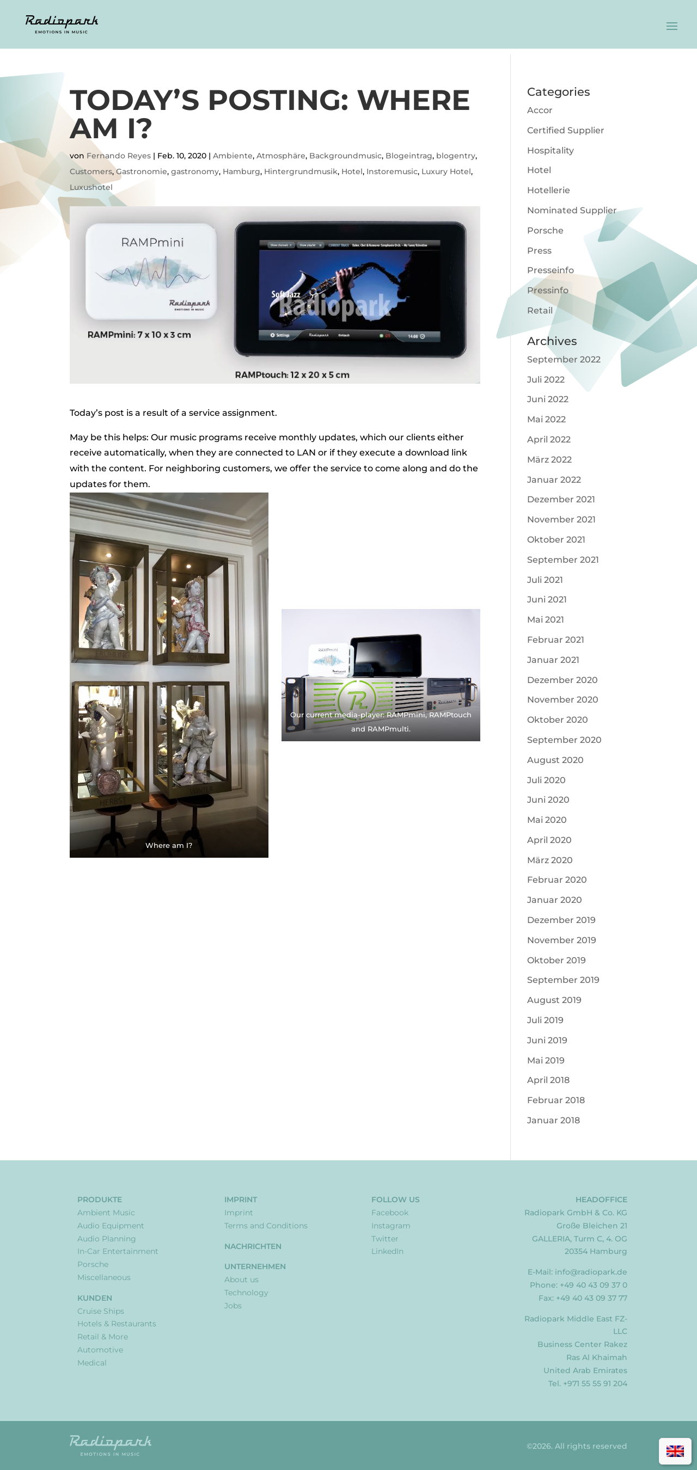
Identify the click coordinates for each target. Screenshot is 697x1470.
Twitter (385, 1239)
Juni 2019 (547, 1040)
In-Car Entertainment (117, 1251)
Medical (92, 1363)
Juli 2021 (545, 580)
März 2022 (549, 459)
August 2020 (555, 760)
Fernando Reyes (119, 156)
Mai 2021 (545, 619)
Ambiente (233, 156)
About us (241, 1279)
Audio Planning (106, 1239)
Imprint (240, 1199)
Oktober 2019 (556, 960)
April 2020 (549, 840)
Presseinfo (550, 270)
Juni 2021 (547, 599)
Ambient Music (106, 1212)
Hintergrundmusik (301, 171)
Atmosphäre (280, 156)
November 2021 (561, 519)
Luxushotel (91, 187)
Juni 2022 (547, 399)
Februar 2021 (555, 640)
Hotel (352, 171)
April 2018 (548, 1080)
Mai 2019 (546, 1060)
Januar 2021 (553, 660)
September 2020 (564, 740)
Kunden (94, 1298)
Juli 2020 (546, 780)
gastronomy (195, 171)
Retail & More (102, 1337)
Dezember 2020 (562, 680)
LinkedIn (387, 1251)
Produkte (99, 1199)
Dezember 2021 (561, 499)
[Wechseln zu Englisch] (675, 1451)
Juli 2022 (546, 379)
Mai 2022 (546, 419)
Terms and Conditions (266, 1226)
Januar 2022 (554, 480)
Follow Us (395, 1199)
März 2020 (550, 860)
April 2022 (549, 439)
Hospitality (550, 150)
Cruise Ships (100, 1311)
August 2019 (554, 1000)
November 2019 (561, 940)
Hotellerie (548, 190)
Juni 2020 (548, 800)
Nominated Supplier (572, 210)
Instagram (391, 1226)
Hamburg (241, 171)
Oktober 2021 (556, 539)
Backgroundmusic (345, 156)
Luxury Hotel (446, 171)
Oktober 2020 (557, 720)
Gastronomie (141, 171)
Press (539, 250)
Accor (540, 110)
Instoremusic (392, 171)
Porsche (545, 230)
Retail (540, 310)
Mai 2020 (547, 820)
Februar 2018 (556, 1100)
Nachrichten (253, 1246)
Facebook (389, 1212)
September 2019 (563, 980)
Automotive (100, 1350)
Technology (246, 1292)
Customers (91, 171)
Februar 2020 (557, 880)
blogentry (455, 156)
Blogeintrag (409, 156)
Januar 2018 (553, 1120)
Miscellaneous (104, 1277)
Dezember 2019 (561, 920)
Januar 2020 (554, 900)
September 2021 (563, 560)
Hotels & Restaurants (116, 1323)
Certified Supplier (565, 130)
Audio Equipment (110, 1226)
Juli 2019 (545, 1020)
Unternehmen (255, 1266)
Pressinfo (547, 290)
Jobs (233, 1306)
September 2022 (564, 359)
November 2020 (562, 699)
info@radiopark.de (591, 1272)
